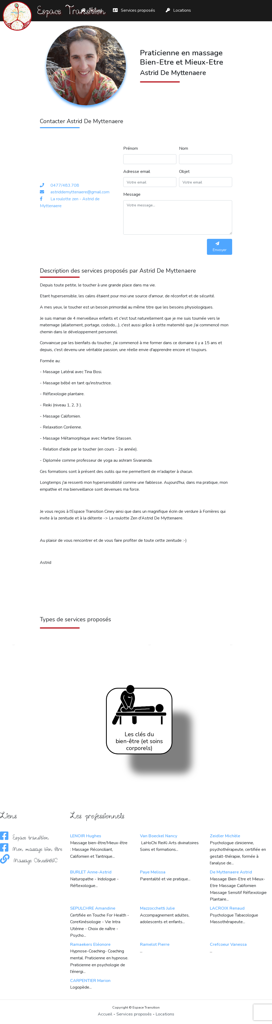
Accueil (105, 1014)
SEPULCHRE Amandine (92, 908)
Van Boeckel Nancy (158, 836)
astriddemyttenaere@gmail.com (79, 192)
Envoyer (220, 247)
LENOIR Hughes (85, 836)
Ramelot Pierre (154, 944)
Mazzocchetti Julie (157, 908)
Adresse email (136, 171)
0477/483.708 (64, 185)
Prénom (130, 148)
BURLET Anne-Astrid (91, 872)
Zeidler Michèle (225, 836)
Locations (178, 10)
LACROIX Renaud (227, 908)
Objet (184, 171)
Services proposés (134, 10)
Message (132, 194)
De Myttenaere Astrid (231, 872)
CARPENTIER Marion (90, 981)
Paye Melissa (152, 872)
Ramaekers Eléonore (90, 944)
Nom (183, 148)
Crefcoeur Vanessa (228, 944)
